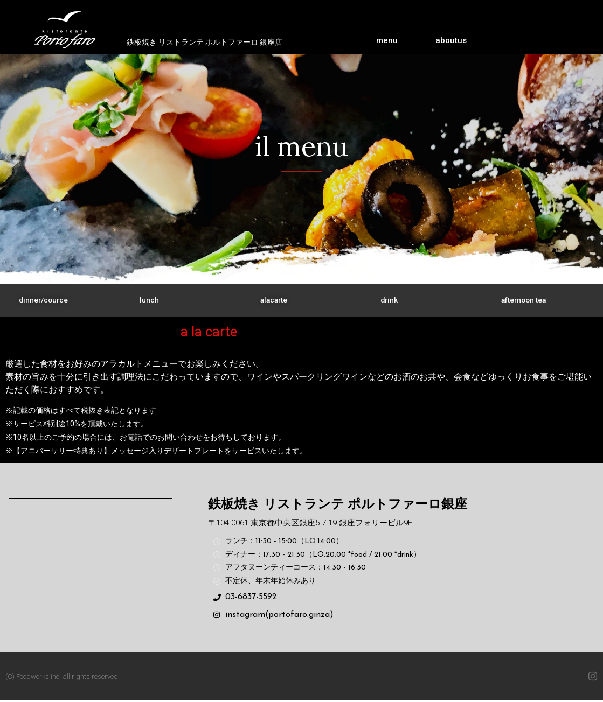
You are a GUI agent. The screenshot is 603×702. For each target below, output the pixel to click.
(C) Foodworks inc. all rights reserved (61, 677)
